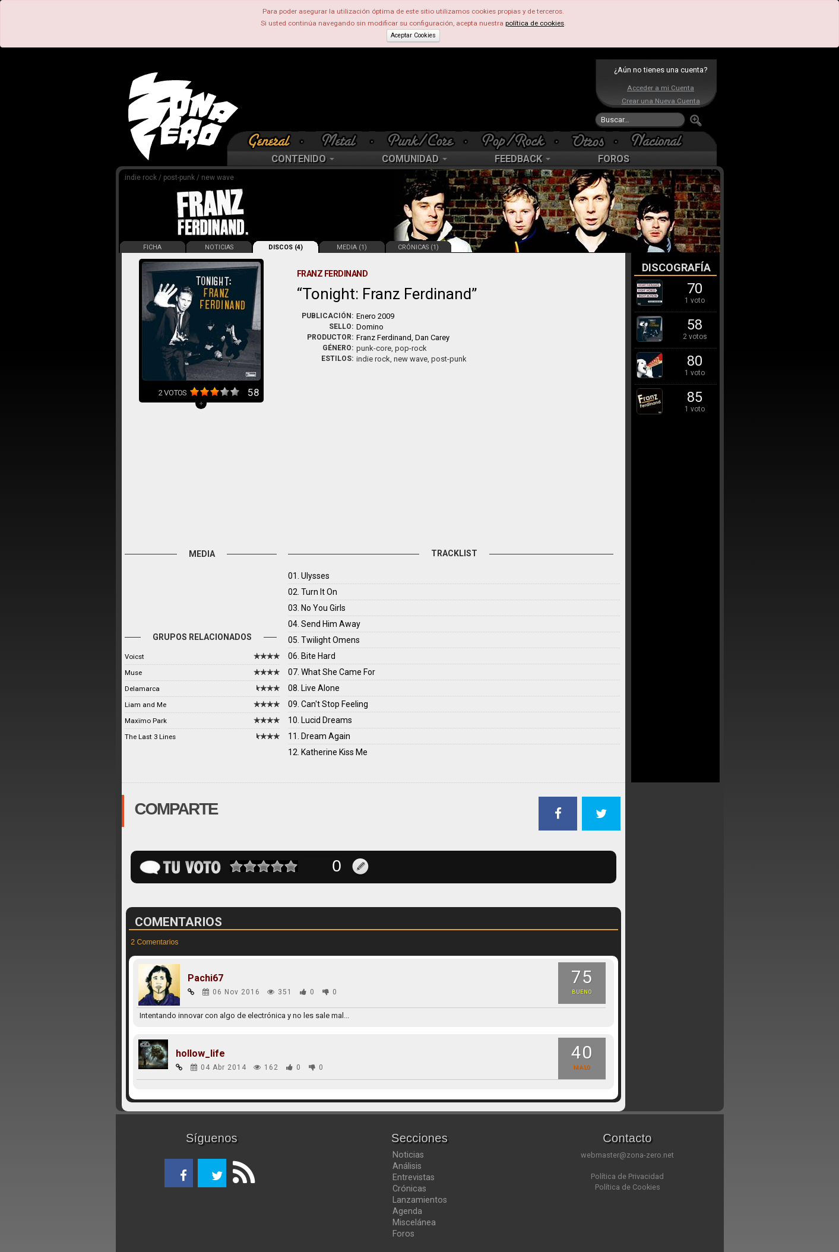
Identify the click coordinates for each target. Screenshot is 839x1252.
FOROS (613, 158)
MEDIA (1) (352, 247)
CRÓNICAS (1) (418, 247)
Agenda (407, 1211)
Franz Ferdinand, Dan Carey (402, 337)
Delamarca (142, 688)
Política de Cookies (627, 1187)
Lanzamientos (419, 1200)
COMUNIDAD (414, 158)
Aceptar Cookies (413, 35)
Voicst (134, 656)
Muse (133, 672)
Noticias (408, 1154)
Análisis (407, 1166)
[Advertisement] (417, 95)
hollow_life (200, 1053)
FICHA (152, 247)
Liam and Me (145, 705)
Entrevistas (413, 1177)
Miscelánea (414, 1222)
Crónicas (409, 1188)
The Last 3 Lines (150, 737)
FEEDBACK (522, 158)
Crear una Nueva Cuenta (661, 101)
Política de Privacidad (627, 1176)
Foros (403, 1233)
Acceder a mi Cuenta (660, 88)
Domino (370, 326)
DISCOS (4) (285, 247)
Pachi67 (205, 978)
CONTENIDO (302, 158)
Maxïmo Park (146, 721)
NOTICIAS (219, 247)
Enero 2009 (375, 316)
